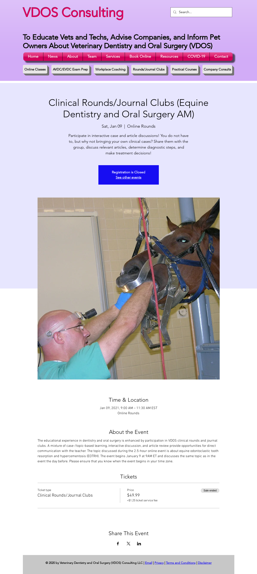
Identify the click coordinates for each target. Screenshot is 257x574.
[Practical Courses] (184, 69)
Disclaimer (205, 563)
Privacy (159, 563)
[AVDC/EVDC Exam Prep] (70, 69)
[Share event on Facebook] (118, 543)
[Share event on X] (128, 543)
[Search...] (201, 12)
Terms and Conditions (181, 563)
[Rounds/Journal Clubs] (148, 69)
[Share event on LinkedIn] (139, 543)
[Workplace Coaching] (110, 69)
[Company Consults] (217, 69)
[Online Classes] (35, 69)
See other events (128, 177)
